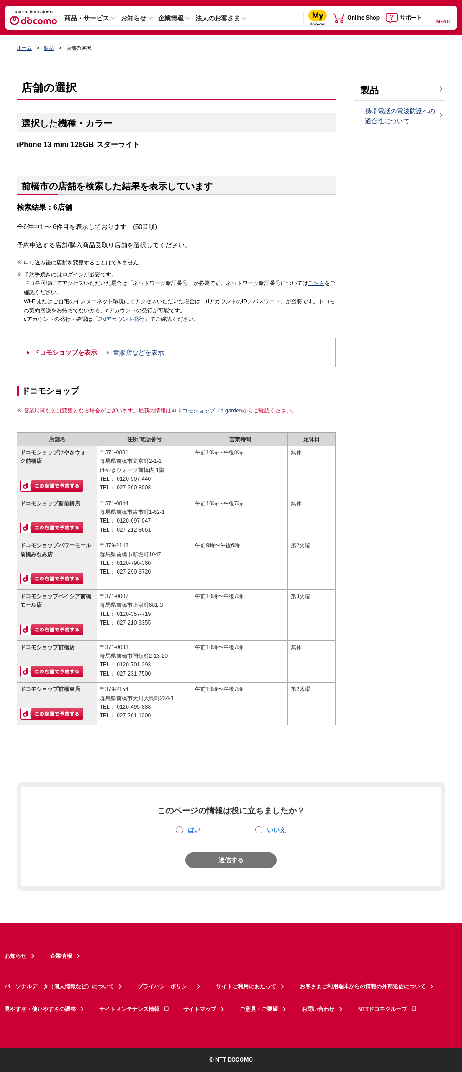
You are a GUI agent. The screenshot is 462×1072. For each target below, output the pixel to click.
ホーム (24, 48)
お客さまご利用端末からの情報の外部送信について (363, 986)
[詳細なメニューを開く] (443, 17)
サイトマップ (199, 1009)
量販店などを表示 (138, 352)
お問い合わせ (318, 1009)
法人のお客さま (217, 18)
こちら (316, 283)
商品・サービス (86, 18)
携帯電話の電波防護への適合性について (400, 116)
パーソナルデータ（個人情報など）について (59, 986)
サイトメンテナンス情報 (134, 1009)
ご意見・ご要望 (259, 1009)
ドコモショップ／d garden (206, 410)
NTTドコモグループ (387, 1009)
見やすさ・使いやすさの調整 (40, 1009)
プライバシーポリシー (165, 986)
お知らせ (133, 18)
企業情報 (171, 18)
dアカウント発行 (121, 319)
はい (194, 829)
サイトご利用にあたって (246, 986)
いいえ (276, 829)
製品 (49, 48)
